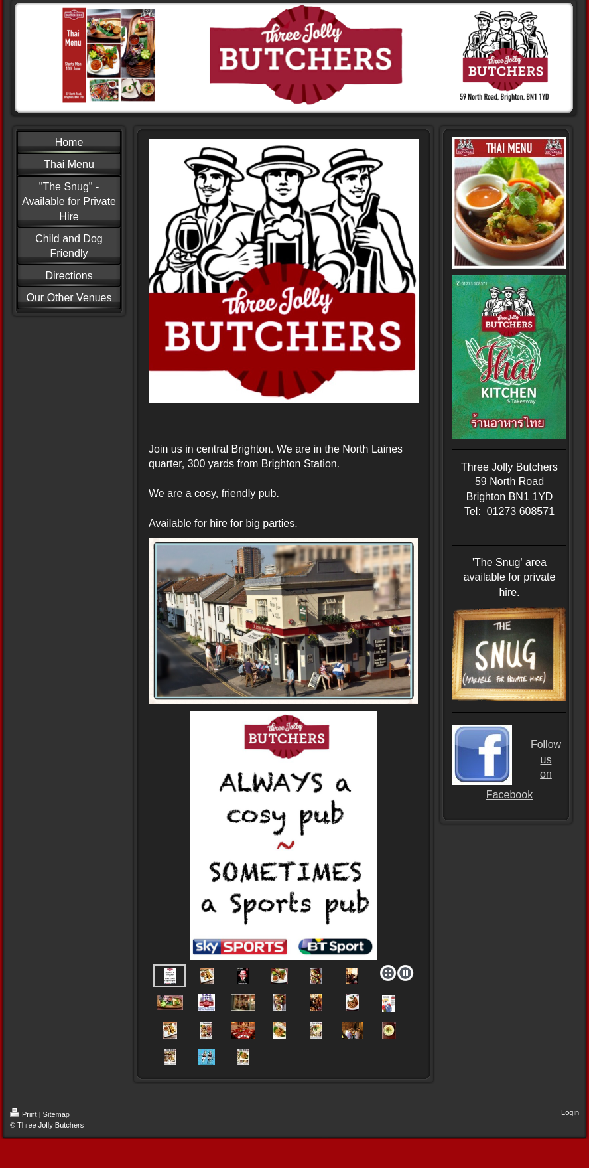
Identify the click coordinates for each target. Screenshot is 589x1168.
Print (23, 1114)
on (546, 774)
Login (570, 1112)
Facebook (509, 794)
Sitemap (56, 1114)
